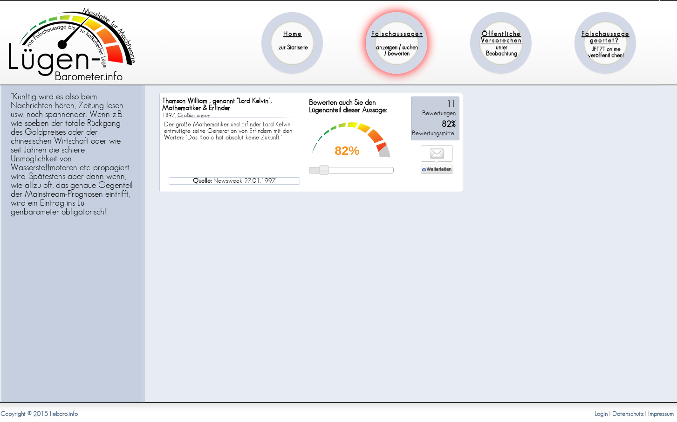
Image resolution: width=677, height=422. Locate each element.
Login (601, 414)
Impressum (661, 414)
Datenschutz (627, 414)
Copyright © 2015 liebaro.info (39, 414)
